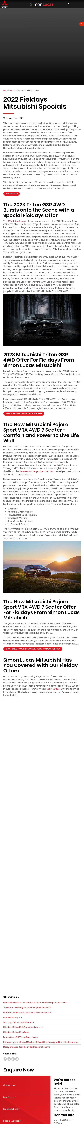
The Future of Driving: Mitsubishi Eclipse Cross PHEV (30, 1008)
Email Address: (11, 1116)
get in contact (54, 693)
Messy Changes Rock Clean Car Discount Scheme (29, 1053)
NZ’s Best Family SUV (14, 1018)
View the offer (15, 193)
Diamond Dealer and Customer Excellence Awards (30, 1013)
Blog (10, 90)
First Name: (9, 1093)
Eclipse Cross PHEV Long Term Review (23, 1040)
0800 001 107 (69, 5)
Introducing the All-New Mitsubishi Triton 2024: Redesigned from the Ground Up (39, 1047)
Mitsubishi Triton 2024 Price (17, 1034)
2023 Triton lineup (17, 221)
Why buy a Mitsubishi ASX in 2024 (20, 1024)
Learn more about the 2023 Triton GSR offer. (31, 414)
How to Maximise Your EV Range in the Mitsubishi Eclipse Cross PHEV (38, 1002)
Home (5, 90)
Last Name (9, 1104)
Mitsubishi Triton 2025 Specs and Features (25, 1029)
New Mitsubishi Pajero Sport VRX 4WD (39, 472)
